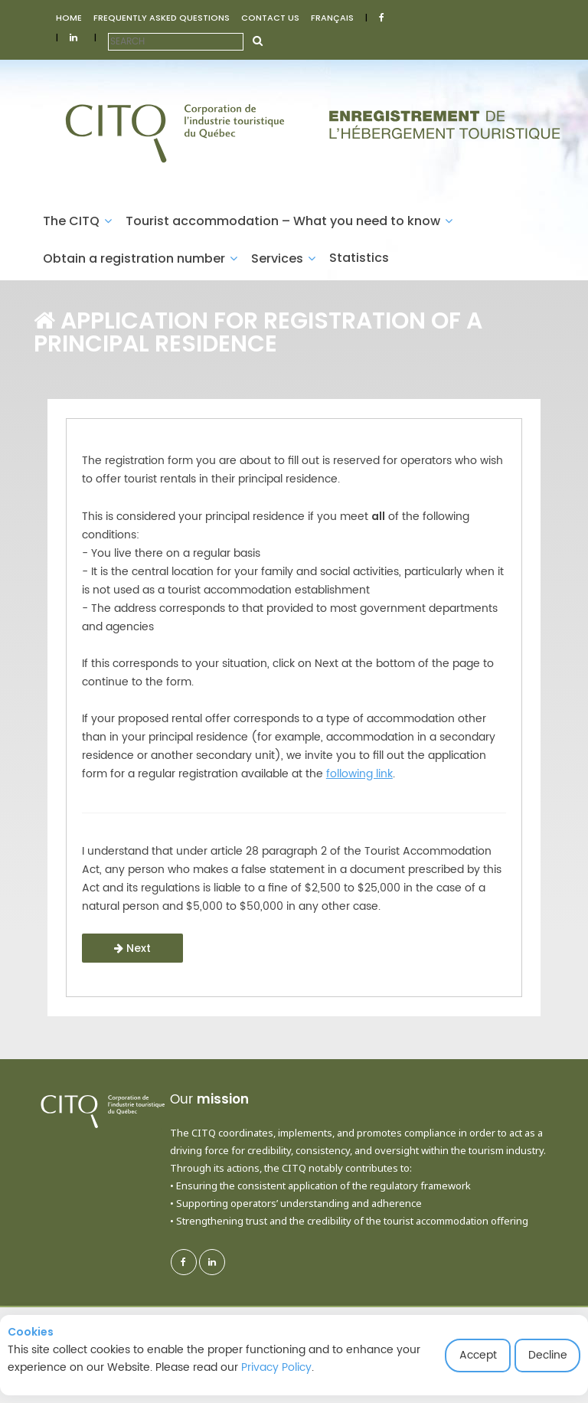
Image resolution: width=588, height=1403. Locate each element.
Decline (547, 1355)
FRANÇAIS (332, 17)
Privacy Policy (276, 1367)
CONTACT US (270, 17)
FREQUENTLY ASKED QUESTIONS (161, 17)
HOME (69, 17)
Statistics (359, 258)
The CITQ (77, 221)
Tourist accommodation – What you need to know (289, 221)
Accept (478, 1355)
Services (283, 258)
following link (359, 774)
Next (132, 948)
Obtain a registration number (140, 258)
